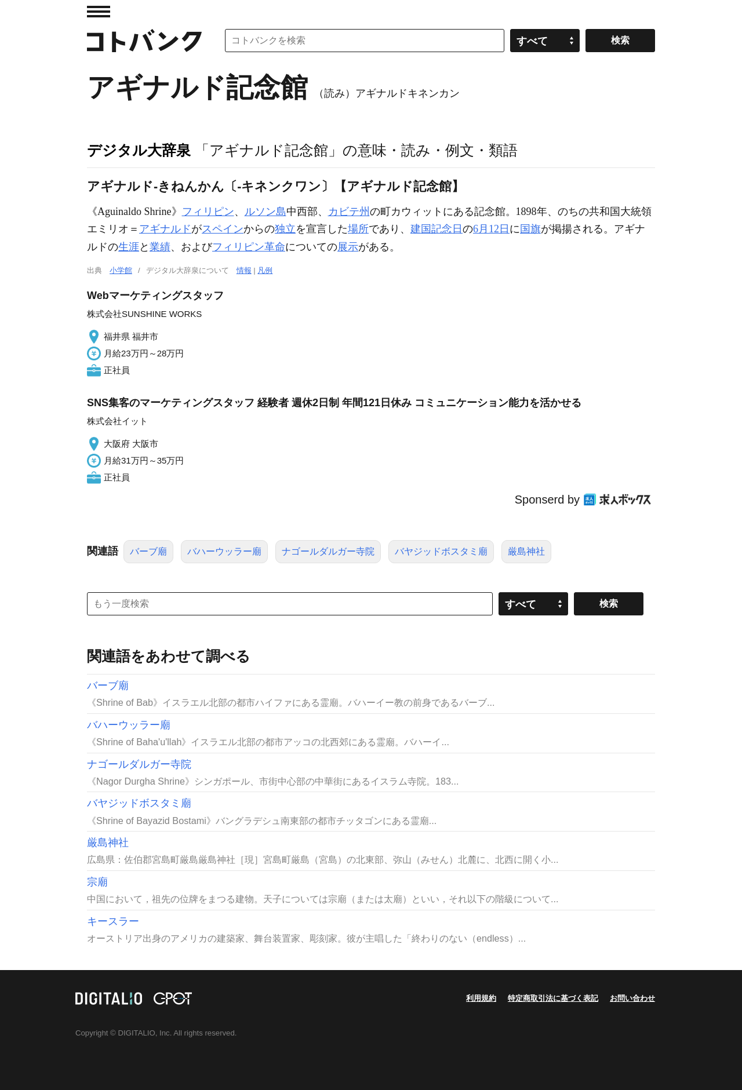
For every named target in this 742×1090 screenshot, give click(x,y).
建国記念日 (436, 229)
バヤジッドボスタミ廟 (441, 551)
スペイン (222, 229)
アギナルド (165, 229)
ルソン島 (265, 211)
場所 (358, 229)
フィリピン (208, 211)
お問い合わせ (632, 998)
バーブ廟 (148, 551)
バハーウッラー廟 (224, 551)
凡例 (264, 270)
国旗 (530, 229)
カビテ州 (349, 211)
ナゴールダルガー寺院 (328, 551)
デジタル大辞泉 (139, 150)
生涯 (128, 247)
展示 (347, 247)
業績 (160, 247)
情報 (244, 270)
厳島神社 (526, 551)
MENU (98, 11)
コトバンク (144, 40)
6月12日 (491, 229)
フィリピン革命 (248, 247)
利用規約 (481, 998)
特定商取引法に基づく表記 (553, 998)
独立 (285, 229)
